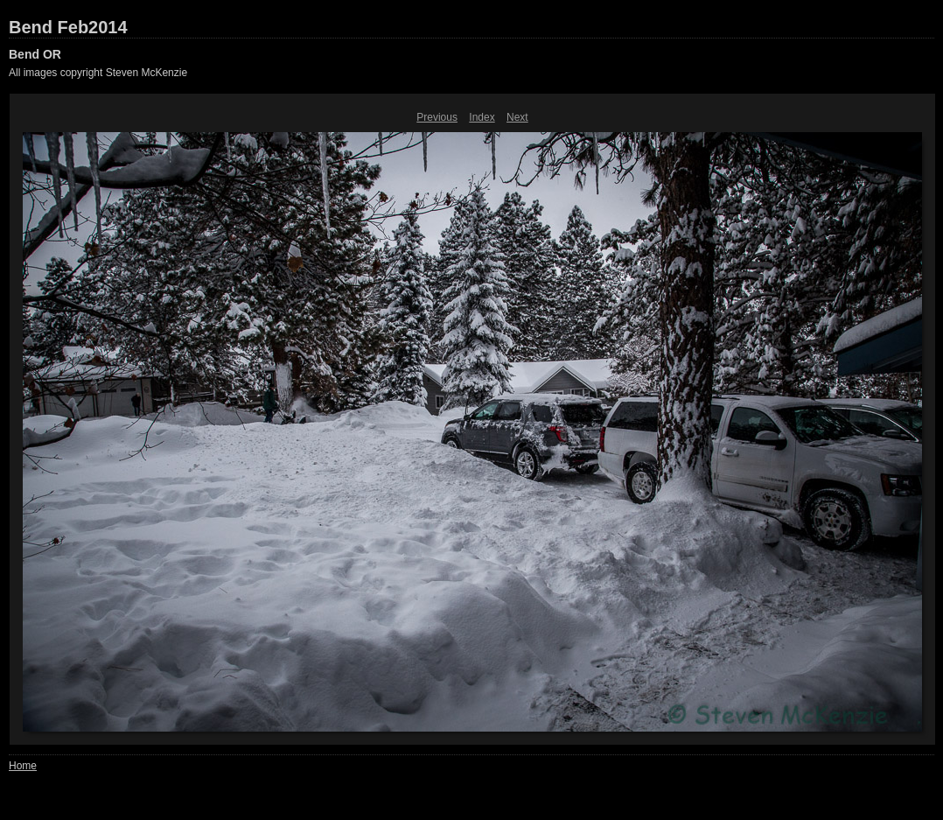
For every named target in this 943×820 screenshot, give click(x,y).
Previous (437, 117)
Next (517, 117)
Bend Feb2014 (68, 27)
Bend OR (35, 54)
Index (481, 117)
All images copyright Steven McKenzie (98, 73)
